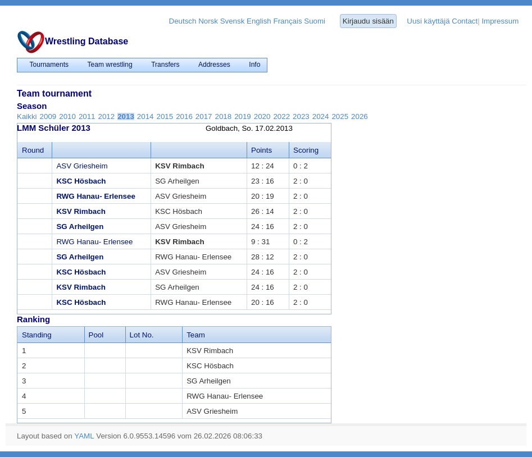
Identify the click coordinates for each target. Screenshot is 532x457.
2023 (301, 116)
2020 (262, 116)
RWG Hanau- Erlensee (95, 196)
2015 (165, 116)
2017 (203, 116)
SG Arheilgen (79, 226)
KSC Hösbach (81, 181)
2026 (359, 116)
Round (33, 150)
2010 (67, 116)
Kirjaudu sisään (368, 21)
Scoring (306, 150)
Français (287, 21)
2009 (48, 116)
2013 (125, 116)
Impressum (500, 21)
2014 (145, 116)
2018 (223, 116)
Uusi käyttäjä (428, 21)
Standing (37, 335)
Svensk (232, 21)
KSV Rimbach (80, 211)
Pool (96, 335)
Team (196, 335)
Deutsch (183, 21)
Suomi (314, 21)
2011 (87, 116)
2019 (242, 116)
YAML (84, 436)
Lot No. (142, 335)
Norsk (208, 21)
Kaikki (27, 116)
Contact (465, 21)
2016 (184, 116)
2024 (320, 116)
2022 (281, 116)
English (259, 21)
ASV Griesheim (81, 166)
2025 (339, 116)
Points (261, 150)
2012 (106, 116)
